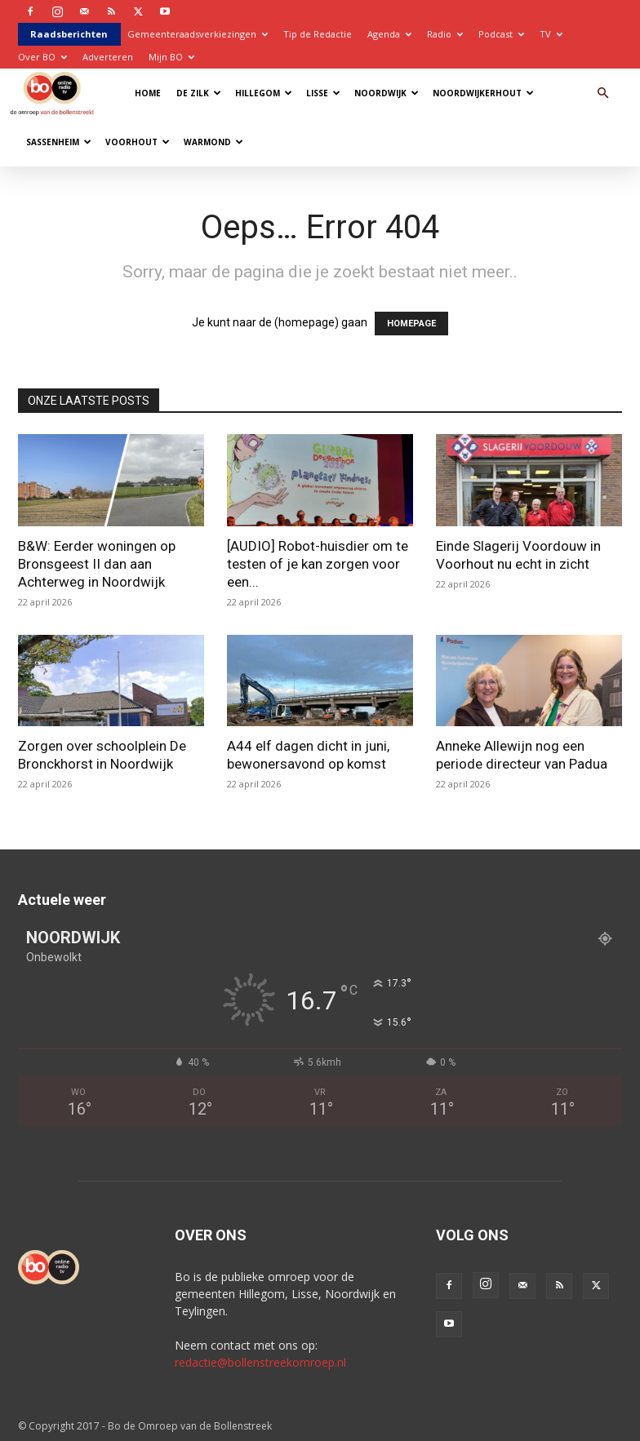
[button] (602, 93)
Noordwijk (386, 93)
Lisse (323, 93)
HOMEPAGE (411, 323)
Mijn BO (171, 57)
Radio (445, 34)
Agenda (389, 34)
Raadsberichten (69, 34)
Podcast (501, 34)
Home (148, 93)
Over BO (42, 57)
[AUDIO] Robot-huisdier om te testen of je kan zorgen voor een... (317, 564)
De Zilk (198, 93)
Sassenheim (58, 142)
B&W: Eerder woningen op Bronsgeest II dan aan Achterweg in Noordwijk (97, 564)
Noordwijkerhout (483, 93)
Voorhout (137, 142)
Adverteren (107, 57)
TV (551, 34)
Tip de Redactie (317, 34)
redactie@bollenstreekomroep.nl (260, 1362)
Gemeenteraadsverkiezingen (197, 34)
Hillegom (263, 93)
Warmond (213, 142)
